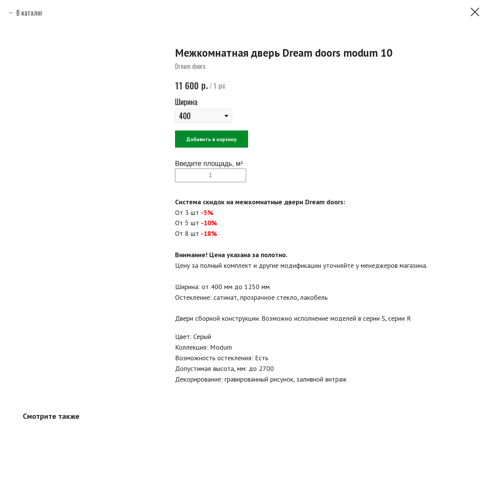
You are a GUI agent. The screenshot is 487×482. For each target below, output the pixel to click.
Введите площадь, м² (209, 163)
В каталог (29, 12)
